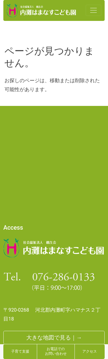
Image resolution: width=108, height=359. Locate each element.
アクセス (89, 351)
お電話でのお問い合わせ (56, 351)
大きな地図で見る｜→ (54, 337)
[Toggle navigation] (93, 10)
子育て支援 (20, 351)
